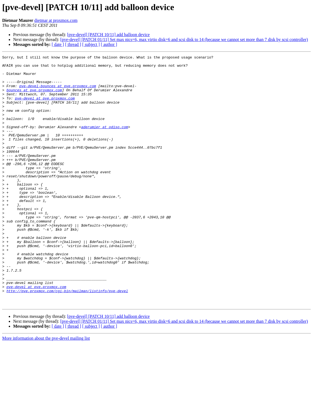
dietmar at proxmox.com (56, 20)
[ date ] (58, 44)
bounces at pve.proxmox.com (34, 97)
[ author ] (109, 44)
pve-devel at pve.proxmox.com (45, 107)
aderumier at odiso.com (104, 141)
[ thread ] (73, 44)
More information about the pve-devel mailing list (46, 388)
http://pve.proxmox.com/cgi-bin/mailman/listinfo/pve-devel (67, 338)
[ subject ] (91, 44)
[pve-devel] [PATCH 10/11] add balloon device (108, 34)
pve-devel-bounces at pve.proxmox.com (57, 92)
